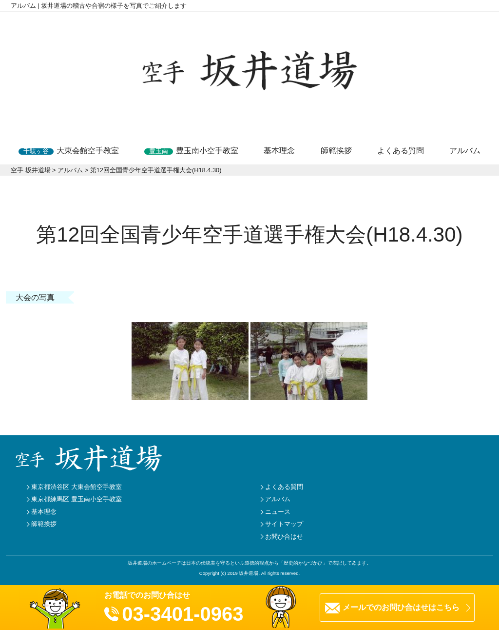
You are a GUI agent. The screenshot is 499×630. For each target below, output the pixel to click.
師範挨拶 (336, 150)
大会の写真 (35, 297)
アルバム (464, 150)
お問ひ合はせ (284, 536)
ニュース (277, 511)
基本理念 (279, 150)
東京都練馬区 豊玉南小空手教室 (76, 499)
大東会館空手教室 (69, 150)
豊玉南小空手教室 (191, 150)
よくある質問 (400, 150)
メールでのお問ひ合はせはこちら (401, 607)
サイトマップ (284, 524)
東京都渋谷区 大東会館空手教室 (76, 486)
